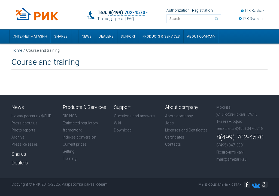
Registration (202, 10)
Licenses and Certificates (186, 130)
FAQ (130, 19)
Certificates (174, 137)
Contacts (173, 144)
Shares (61, 36)
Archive (17, 137)
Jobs (169, 123)
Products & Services (161, 36)
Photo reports (23, 130)
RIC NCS (70, 116)
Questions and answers (134, 116)
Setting (68, 151)
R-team (101, 184)
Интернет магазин (30, 36)
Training (70, 158)
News (87, 36)
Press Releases (24, 144)
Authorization (178, 10)
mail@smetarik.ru (231, 159)
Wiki (117, 123)
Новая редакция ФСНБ (31, 116)
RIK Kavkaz (254, 10)
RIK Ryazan (253, 19)
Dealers (106, 36)
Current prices (75, 144)
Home (16, 50)
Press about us (24, 123)
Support (128, 36)
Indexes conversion (79, 137)
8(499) (126, 12)
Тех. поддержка (111, 19)
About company (201, 36)
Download (123, 130)
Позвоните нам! (230, 152)
